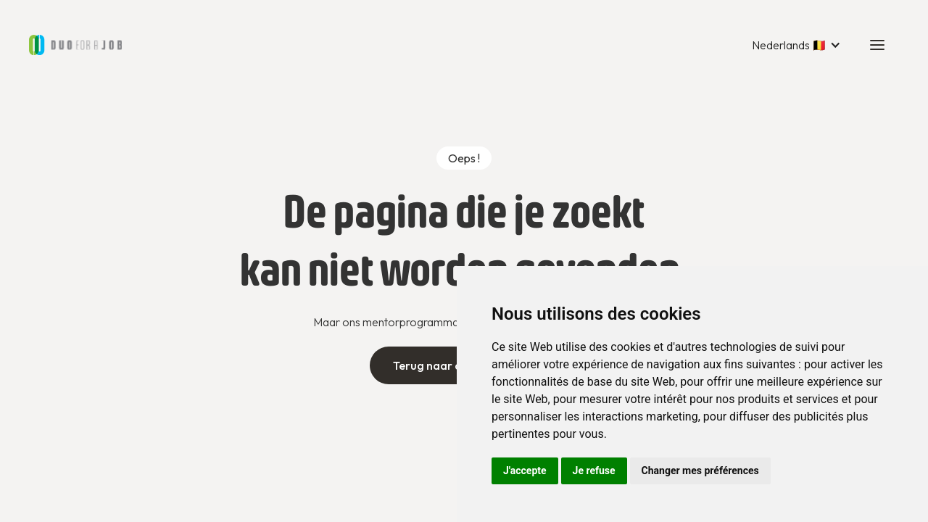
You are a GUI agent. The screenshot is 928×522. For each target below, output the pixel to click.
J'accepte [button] (525, 470)
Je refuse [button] (594, 470)
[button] (796, 45)
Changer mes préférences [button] (700, 470)
